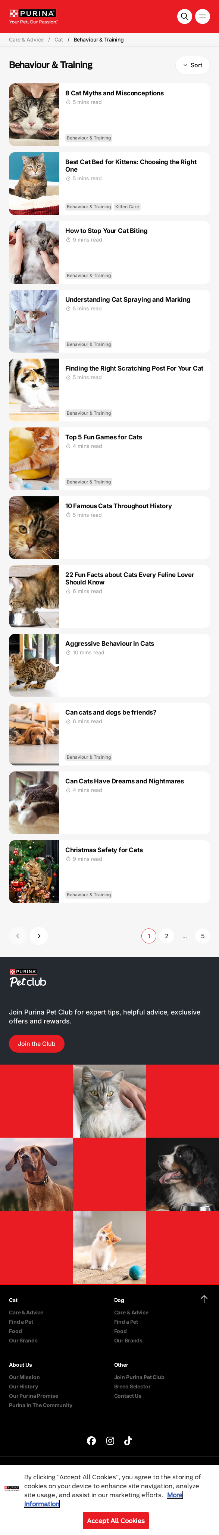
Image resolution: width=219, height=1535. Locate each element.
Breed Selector (132, 1386)
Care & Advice (26, 40)
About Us (20, 1364)
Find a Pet (21, 1321)
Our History (23, 1386)
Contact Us (128, 1396)
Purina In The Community (40, 1405)
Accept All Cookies (116, 1520)
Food (15, 1331)
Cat (58, 40)
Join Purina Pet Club (139, 1377)
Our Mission (24, 1377)
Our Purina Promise (33, 1396)
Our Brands (23, 1340)
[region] (109, 1500)
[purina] (91, 1441)
